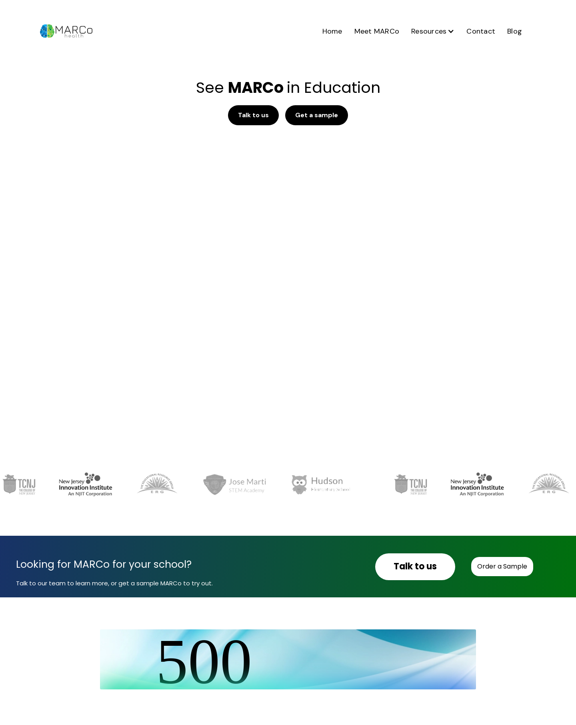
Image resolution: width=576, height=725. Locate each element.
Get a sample (316, 115)
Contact (480, 31)
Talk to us (253, 115)
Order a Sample (502, 566)
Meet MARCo (377, 31)
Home (332, 31)
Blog (514, 31)
